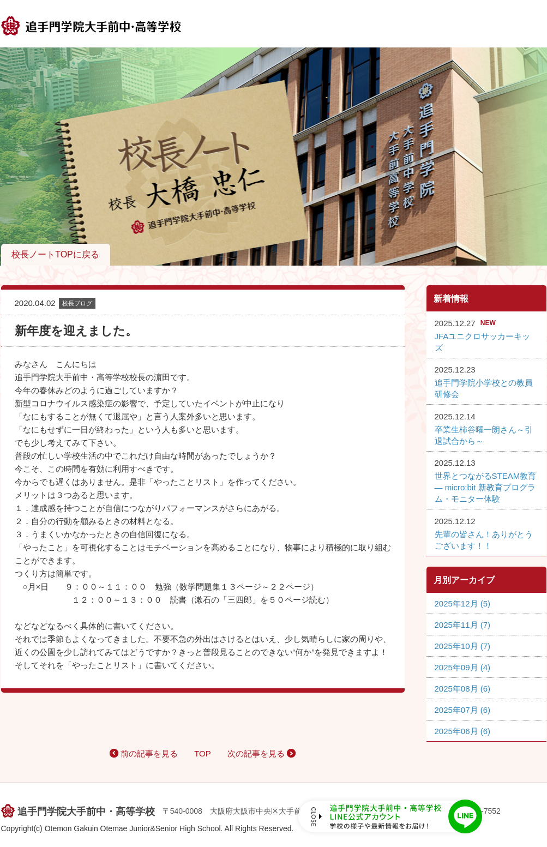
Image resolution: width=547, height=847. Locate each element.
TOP (202, 753)
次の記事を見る (256, 753)
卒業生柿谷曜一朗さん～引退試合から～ (484, 435)
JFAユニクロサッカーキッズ (483, 342)
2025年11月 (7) (463, 624)
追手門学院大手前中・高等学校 (86, 811)
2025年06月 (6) (463, 731)
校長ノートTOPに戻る (55, 254)
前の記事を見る (149, 753)
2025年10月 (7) (463, 646)
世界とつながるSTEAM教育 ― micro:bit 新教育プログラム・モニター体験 (486, 487)
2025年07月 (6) (463, 709)
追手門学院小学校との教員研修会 (484, 388)
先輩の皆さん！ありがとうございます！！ (484, 540)
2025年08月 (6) (463, 688)
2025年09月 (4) (463, 667)
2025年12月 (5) (463, 603)
